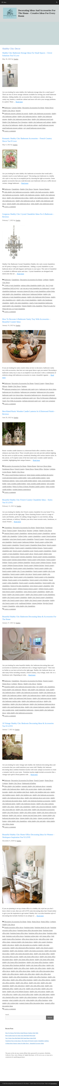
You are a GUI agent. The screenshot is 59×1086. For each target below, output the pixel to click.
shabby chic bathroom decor (31, 695)
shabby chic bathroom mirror (41, 698)
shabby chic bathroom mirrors (39, 198)
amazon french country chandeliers (15, 533)
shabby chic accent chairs (29, 789)
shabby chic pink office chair (34, 986)
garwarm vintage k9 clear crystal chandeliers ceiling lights (36, 291)
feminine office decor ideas (37, 933)
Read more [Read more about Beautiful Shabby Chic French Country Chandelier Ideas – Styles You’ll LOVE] (17, 522)
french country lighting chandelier (19, 562)
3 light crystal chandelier (12, 285)
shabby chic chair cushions (45, 804)
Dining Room (31, 466)
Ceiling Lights (22, 536)
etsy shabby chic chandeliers (45, 687)
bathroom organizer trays (12, 389)
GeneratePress (53, 1083)
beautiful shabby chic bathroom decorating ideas (20, 687)
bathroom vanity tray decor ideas (13, 395)
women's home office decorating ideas (31, 1003)
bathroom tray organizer (28, 392)
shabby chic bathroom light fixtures (38, 297)
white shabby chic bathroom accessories (19, 713)
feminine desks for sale (42, 927)
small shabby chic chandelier (11, 306)
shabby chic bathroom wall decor (32, 701)
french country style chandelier (24, 577)
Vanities (24, 386)
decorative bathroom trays (32, 395)
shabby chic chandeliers (22, 807)
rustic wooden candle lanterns (36, 484)
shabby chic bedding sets (24, 795)
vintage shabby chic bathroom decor (18, 204)
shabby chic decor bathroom (19, 704)
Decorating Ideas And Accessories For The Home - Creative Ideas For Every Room (36, 13)
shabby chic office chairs (38, 968)
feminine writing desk (31, 936)
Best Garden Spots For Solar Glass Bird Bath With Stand (20, 1035)
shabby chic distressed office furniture (22, 948)
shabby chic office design (10, 974)
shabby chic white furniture (28, 997)
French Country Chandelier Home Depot (33, 545)
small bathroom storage (46, 125)
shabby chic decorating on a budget (26, 945)
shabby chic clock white (23, 809)
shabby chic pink (34, 983)
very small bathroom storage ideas (34, 128)
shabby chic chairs (8, 807)
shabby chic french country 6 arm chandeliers (40, 594)
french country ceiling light (44, 542)
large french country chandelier (40, 586)
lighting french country (46, 589)
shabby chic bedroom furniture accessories (36, 801)
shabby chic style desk (33, 989)
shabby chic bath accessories (39, 192)
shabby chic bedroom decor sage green (37, 798)
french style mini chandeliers (19, 586)
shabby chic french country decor (13, 600)
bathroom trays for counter (45, 392)
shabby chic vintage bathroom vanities (37, 707)
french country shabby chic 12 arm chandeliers (17, 571)
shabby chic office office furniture (21, 980)
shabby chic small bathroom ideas (13, 707)
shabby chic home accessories (34, 951)
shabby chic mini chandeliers (19, 303)
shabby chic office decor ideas (20, 971)
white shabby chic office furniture (37, 1000)
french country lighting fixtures (41, 562)
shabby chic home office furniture (37, 962)
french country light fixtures (36, 560)
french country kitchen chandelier (21, 557)
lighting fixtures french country (28, 589)
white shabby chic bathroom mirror (42, 204)
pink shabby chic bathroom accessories (17, 192)
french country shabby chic (43, 568)
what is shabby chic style (17, 1000)
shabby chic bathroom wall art (25, 201)
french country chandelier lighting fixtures (29, 548)
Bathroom (7, 108)
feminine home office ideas (19, 933)
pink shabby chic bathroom (36, 690)
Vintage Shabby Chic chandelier (32, 306)
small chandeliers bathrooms (24, 710)
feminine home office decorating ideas (29, 930)
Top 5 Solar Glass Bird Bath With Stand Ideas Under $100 (20, 1038)
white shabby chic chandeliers (25, 606)
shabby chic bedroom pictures (25, 804)
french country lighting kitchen (34, 565)
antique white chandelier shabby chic (33, 285)
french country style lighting (39, 580)
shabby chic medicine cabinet (28, 125)
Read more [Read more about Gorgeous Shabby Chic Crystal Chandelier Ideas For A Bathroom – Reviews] (20, 274)
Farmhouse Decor (8, 469)
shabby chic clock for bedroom (41, 807)
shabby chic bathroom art (47, 692)
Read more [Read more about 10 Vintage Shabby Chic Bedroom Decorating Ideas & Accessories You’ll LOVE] (34, 774)
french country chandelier (10, 545)
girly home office (44, 936)
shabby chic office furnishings (18, 977)
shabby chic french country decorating (37, 600)
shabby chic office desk (27, 974)
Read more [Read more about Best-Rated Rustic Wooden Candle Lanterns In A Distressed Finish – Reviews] (36, 460)
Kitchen (46, 469)
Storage (18, 111)
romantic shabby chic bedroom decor (33, 786)
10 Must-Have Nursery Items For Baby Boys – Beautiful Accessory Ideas (24, 1043)
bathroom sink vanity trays (30, 389)
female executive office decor (13, 927)
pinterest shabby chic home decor (22, 942)
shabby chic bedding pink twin (40, 792)
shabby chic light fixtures (10, 812)
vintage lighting (37, 603)
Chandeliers (15, 189)
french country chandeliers (42, 551)
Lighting (45, 280)
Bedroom (7, 780)
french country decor (26, 554)
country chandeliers (34, 536)
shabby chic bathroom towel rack (42, 119)
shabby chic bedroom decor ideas (13, 798)
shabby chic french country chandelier (14, 597)
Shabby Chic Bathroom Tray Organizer (15, 122)
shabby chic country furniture (42, 942)
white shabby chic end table (37, 821)
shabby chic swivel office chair (23, 994)
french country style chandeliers (18, 580)
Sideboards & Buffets (29, 783)
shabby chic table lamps (42, 994)
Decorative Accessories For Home (33, 108)
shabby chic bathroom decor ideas (18, 198)
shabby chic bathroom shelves (27, 116)
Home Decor (49, 108)
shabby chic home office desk (44, 959)
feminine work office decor (15, 936)
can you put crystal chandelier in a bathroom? (35, 288)
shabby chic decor (8, 945)
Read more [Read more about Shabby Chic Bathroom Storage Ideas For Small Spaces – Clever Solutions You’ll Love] (19, 102)
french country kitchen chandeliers (44, 557)
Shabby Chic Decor (8, 111)
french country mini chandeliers (23, 568)
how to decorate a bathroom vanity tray (23, 398)
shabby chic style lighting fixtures (18, 991)
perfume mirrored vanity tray (31, 401)
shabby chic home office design (24, 959)
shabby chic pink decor (17, 986)
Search (7, 1014)
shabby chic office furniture (38, 977)
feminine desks (29, 927)
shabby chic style (19, 989)
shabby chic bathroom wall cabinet (39, 122)
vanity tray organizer (48, 401)
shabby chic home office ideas (35, 965)
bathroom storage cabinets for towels (16, 113)
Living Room (6, 472)
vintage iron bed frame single (32, 815)
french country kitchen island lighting (14, 560)
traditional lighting (25, 603)
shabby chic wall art (15, 815)
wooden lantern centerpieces (21, 489)
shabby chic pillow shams (27, 812)
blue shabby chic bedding (12, 786)
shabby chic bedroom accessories (43, 795)
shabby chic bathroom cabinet (12, 695)
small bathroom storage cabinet (12, 128)
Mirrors (4, 386)
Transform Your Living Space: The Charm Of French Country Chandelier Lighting (27, 1041)
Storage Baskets (44, 189)
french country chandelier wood (23, 551)
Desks (29, 922)
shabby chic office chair (21, 968)
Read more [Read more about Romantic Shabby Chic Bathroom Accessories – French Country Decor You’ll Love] (24, 183)
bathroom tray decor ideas (47, 389)
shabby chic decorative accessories (43, 809)
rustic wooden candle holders (16, 484)
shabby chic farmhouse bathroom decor (42, 704)
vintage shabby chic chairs (28, 818)
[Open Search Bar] (56, 2)
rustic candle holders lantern (36, 478)
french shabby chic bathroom (11, 690)
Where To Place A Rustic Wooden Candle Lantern (28, 486)
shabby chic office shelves (41, 980)
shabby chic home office (42, 954)
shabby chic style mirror (37, 991)
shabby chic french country (16, 594)
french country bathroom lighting (23, 542)
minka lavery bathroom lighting (32, 294)
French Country (39, 383)
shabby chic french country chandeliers (40, 597)
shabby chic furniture (16, 951)
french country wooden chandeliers (30, 583)
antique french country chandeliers (39, 533)
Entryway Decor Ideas (44, 466)
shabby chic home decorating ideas (21, 954)
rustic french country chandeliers (34, 592)
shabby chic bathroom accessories (40, 113)
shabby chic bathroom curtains (30, 195)
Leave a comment (10, 131)
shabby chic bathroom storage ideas (19, 119)
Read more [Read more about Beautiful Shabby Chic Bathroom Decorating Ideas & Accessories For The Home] (31, 675)
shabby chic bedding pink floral (19, 792)
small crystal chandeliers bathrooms (41, 303)
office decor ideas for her (30, 939)
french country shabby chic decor (21, 574)
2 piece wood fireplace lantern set (15, 475)
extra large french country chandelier (21, 539)
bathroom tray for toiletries (11, 392)
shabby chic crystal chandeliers (26, 300)
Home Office (38, 469)
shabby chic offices (22, 983)
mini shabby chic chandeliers (11, 294)
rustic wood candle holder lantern (26, 481)
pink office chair (44, 939)
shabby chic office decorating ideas (42, 971)
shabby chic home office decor (29, 957)
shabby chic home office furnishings (14, 962)
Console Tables (16, 108)
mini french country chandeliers (12, 592)
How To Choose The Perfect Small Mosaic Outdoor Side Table (21, 1033)
